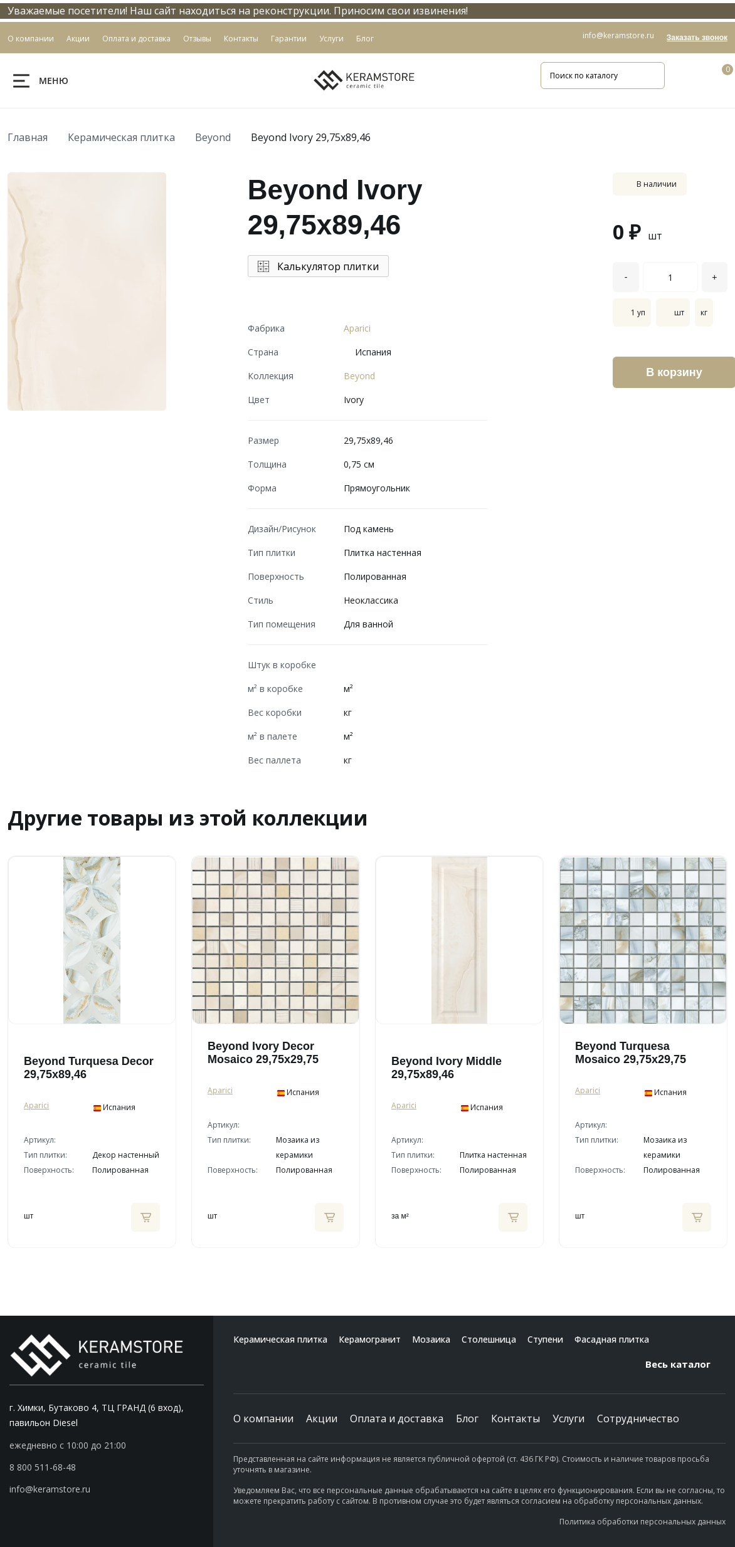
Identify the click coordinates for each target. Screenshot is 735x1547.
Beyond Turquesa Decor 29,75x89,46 (89, 1068)
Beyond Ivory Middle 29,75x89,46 (446, 1068)
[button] (106, 1467)
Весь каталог (685, 1363)
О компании (263, 1418)
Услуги (568, 1418)
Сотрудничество (638, 1418)
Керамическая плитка (121, 137)
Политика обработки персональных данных (642, 1521)
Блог (467, 1418)
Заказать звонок (697, 37)
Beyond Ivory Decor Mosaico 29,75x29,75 (263, 1053)
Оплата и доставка (396, 1418)
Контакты (515, 1418)
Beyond (213, 137)
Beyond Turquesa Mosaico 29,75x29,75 (630, 1053)
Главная (28, 137)
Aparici (357, 328)
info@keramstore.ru (618, 35)
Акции (321, 1418)
